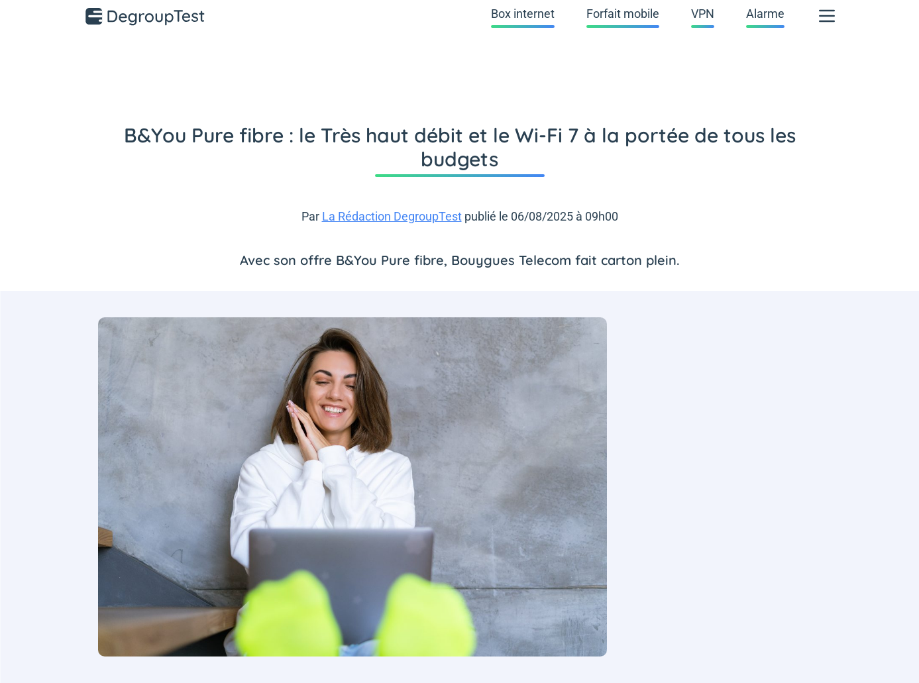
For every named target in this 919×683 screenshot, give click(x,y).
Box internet (523, 14)
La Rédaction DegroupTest (392, 216)
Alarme (765, 14)
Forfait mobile (622, 14)
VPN (702, 14)
